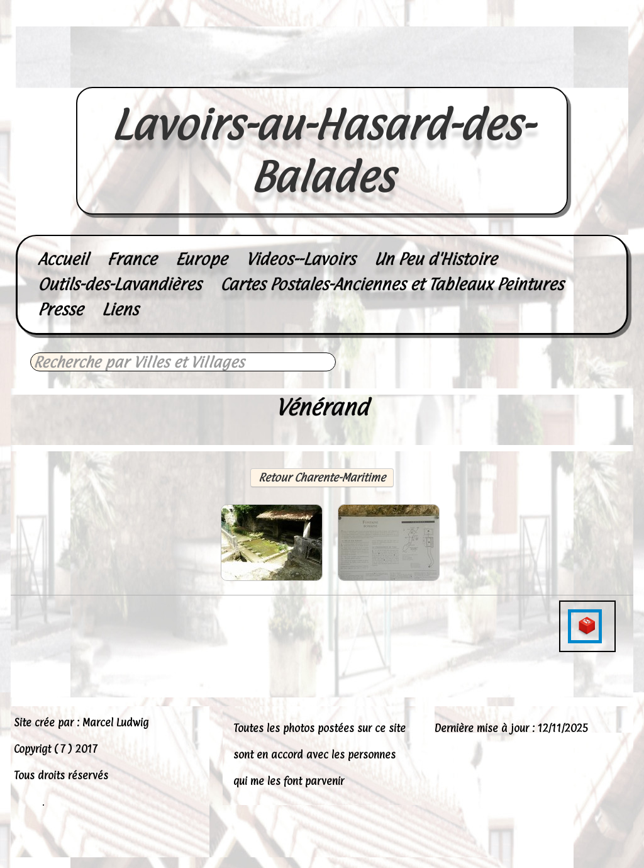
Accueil (63, 259)
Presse (60, 309)
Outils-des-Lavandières (119, 284)
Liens (120, 309)
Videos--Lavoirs (300, 259)
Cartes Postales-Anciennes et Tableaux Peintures (392, 284)
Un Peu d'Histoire (435, 259)
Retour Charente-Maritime (322, 477)
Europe (201, 259)
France (132, 259)
